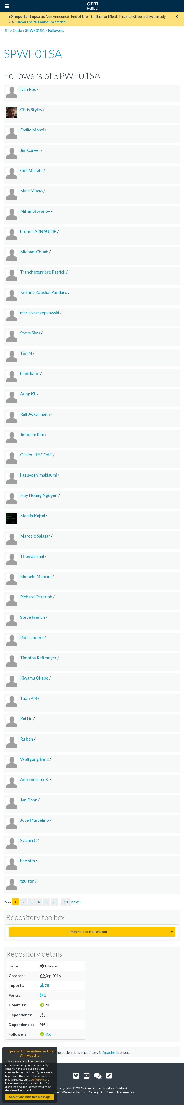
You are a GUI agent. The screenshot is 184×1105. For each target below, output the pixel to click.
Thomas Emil (32, 556)
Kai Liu (26, 718)
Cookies (107, 1092)
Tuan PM (28, 698)
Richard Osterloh (36, 596)
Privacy (93, 1092)
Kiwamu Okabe (34, 678)
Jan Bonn (29, 799)
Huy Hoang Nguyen (39, 495)
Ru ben (26, 739)
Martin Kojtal (32, 515)
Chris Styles (31, 109)
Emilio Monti (32, 129)
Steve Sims (30, 332)
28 (44, 985)
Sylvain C (28, 840)
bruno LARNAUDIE (38, 231)
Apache (108, 1052)
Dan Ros (28, 89)
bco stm (27, 860)
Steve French (32, 617)
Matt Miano (31, 190)
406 (45, 1034)
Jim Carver (30, 150)
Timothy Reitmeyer (38, 657)
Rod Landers (32, 637)
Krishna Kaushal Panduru (43, 292)
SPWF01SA (35, 30)
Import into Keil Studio (88, 932)
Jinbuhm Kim (32, 434)
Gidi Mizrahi (31, 170)
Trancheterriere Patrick (42, 272)
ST (7, 30)
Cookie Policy (37, 1079)
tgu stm (27, 881)
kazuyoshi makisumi (38, 475)
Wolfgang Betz (34, 759)
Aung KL (28, 393)
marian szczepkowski (39, 312)
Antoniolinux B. (34, 779)
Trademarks (125, 1092)
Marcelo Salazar (35, 535)
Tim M (26, 353)
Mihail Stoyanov (35, 211)
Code (17, 30)
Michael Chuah (34, 251)
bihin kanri (29, 373)
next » (76, 902)
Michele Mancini (36, 576)
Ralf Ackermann (35, 414)
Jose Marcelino (34, 820)
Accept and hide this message (29, 1097)
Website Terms (73, 1092)
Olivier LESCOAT (36, 454)
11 (66, 902)
